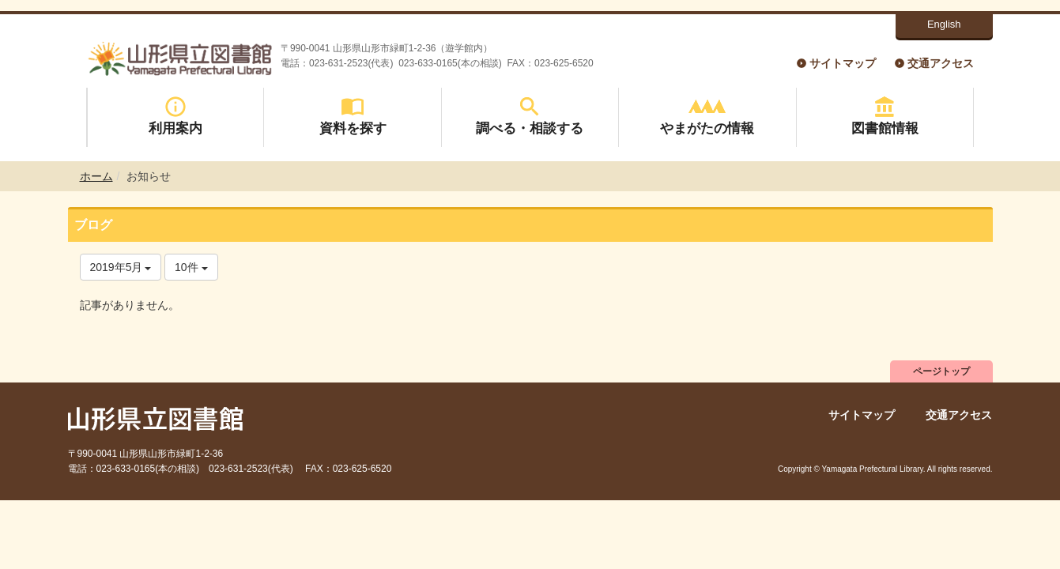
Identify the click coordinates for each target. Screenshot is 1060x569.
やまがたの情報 (707, 115)
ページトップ (941, 371)
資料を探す (353, 115)
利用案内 (175, 115)
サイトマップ (842, 63)
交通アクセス (940, 63)
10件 (191, 267)
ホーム (96, 176)
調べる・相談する (529, 115)
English (944, 24)
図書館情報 (885, 115)
